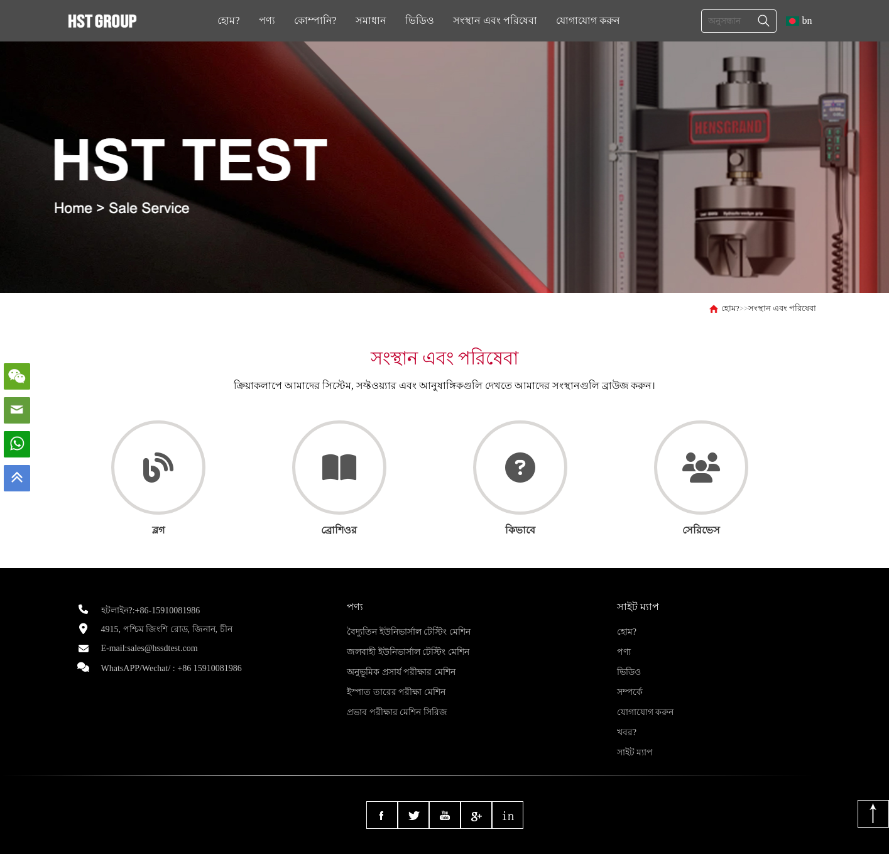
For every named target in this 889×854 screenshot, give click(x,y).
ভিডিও (419, 20)
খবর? (626, 732)
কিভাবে (520, 530)
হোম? (228, 20)
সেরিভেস (701, 530)
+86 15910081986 (209, 668)
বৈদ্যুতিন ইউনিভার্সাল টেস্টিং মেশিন (409, 632)
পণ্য (267, 20)
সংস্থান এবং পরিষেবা (495, 20)
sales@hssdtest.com (163, 648)
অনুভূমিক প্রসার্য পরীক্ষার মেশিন (401, 672)
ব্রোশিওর (339, 530)
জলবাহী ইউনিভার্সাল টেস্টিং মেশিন (408, 652)
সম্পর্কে (630, 692)
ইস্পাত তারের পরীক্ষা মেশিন (396, 692)
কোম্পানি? (315, 20)
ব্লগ (158, 530)
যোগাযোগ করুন (588, 20)
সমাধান (371, 20)
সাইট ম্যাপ (635, 752)
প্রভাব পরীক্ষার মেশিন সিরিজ (397, 712)
